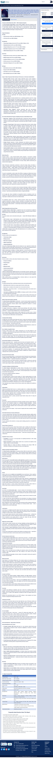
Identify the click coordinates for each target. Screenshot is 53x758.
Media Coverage (34, 747)
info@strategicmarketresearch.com (22, 745)
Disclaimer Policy (48, 751)
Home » (2, 5)
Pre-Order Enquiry (47, 30)
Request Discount (47, 37)
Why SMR (33, 743)
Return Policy (47, 753)
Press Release (34, 750)
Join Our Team (34, 748)
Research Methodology (36, 745)
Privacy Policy (47, 749)
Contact (46, 746)
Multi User (44, 13)
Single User (44, 12)
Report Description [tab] (6, 19)
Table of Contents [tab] (14, 19)
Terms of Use (47, 748)
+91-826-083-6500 (20, 743)
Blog (32, 751)
